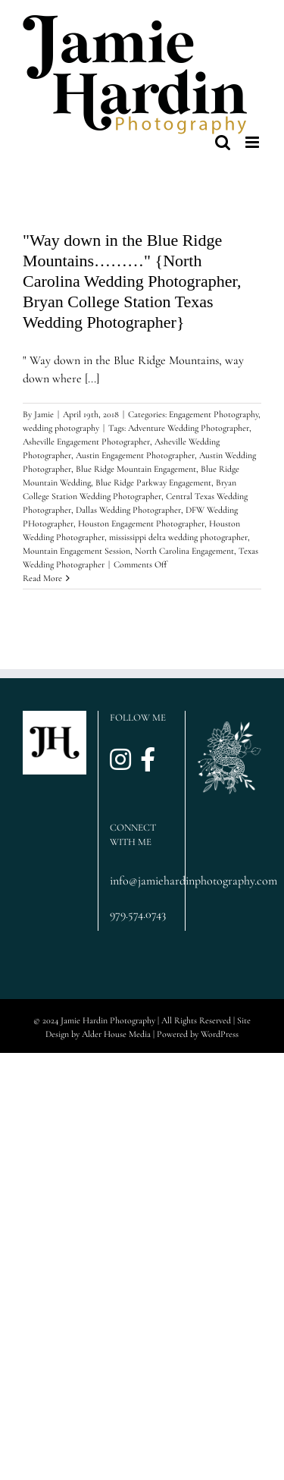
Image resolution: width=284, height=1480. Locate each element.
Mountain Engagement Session (76, 550)
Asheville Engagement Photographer (86, 441)
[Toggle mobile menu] (253, 142)
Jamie (44, 414)
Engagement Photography (213, 414)
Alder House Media (116, 1034)
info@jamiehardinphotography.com (141, 880)
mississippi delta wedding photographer (178, 537)
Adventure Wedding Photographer (188, 428)
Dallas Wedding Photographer (128, 509)
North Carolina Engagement (184, 550)
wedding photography (61, 428)
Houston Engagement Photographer (141, 523)
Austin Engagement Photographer (135, 455)
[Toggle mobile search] (222, 142)
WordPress (220, 1034)
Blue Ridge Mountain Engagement (136, 468)
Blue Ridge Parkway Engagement (153, 482)
